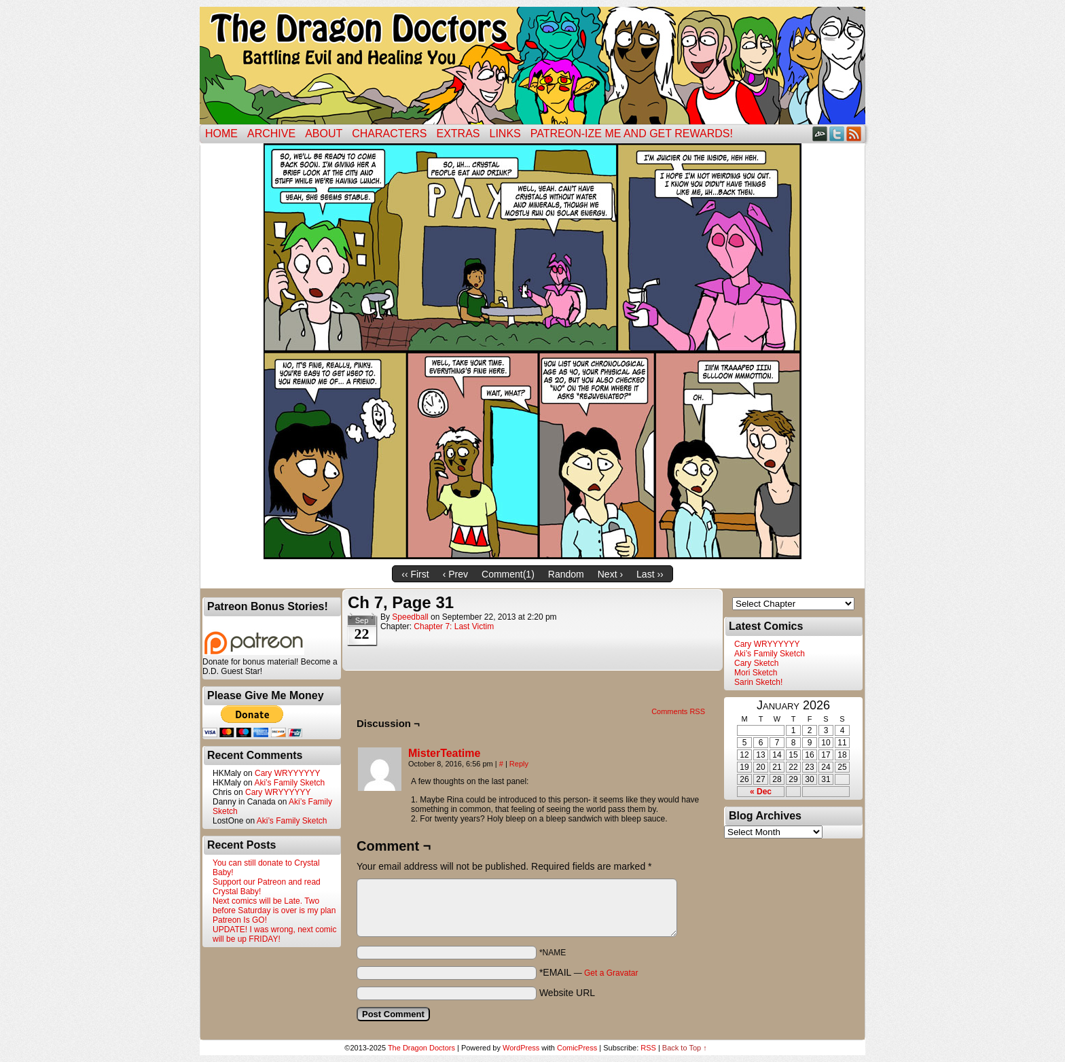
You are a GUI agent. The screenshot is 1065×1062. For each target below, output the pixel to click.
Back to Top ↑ (684, 1048)
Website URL (567, 992)
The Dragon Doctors (421, 1048)
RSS (854, 133)
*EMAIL (588, 972)
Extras (458, 133)
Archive (271, 133)
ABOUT (323, 133)
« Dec (761, 791)
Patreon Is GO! (240, 920)
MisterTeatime (444, 753)
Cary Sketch (756, 663)
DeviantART (820, 133)
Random (566, 574)
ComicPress (577, 1048)
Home (221, 133)
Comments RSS (678, 711)
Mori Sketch (755, 672)
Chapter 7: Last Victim (454, 626)
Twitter (837, 133)
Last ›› (650, 574)
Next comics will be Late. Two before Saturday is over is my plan (274, 905)
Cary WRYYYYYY (287, 773)
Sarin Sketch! (758, 682)
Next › (610, 574)
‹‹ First (415, 574)
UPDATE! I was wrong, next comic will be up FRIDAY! (275, 934)
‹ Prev (455, 574)
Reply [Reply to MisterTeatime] (518, 764)
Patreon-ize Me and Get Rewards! (631, 133)
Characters (389, 133)
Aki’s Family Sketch (289, 782)
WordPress (521, 1048)
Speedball (410, 617)
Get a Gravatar (611, 973)
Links (505, 133)
